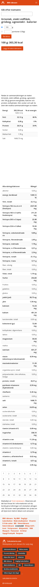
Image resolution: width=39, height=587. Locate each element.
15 (3, 484)
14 (35, 479)
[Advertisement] (19, 72)
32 (19, 495)
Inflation (21, 557)
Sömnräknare (23, 523)
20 (30, 484)
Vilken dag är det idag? (11, 573)
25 (19, 490)
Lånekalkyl (21, 553)
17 (14, 484)
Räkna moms (23, 549)
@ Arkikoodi (7, 583)
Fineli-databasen (18, 501)
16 (9, 484)
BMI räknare (12, 3)
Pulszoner (15, 531)
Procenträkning (9, 553)
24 (14, 490)
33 (25, 495)
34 (30, 495)
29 (3, 495)
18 (19, 484)
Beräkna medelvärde (11, 569)
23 (9, 490)
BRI (15, 523)
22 (3, 490)
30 (9, 495)
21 (35, 484)
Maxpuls (5, 531)
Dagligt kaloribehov (22, 561)
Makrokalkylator (21, 521)
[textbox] (16, 14)
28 (35, 490)
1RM (31, 528)
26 (25, 490)
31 (14, 495)
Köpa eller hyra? (9, 557)
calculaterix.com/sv (9, 578)
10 (14, 479)
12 (25, 479)
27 (30, 490)
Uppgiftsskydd (8, 533)
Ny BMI (17, 518)
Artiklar (23, 531)
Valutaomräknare (10, 549)
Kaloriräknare (8, 526)
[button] (36, 2)
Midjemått (23, 528)
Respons (19, 533)
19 (25, 484)
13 (30, 479)
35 (35, 495)
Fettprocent (13, 528)
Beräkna (6, 36)
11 (19, 479)
